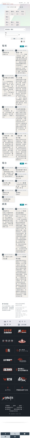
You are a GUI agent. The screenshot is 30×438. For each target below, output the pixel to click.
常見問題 (20, 407)
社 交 (24, 321)
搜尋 (22, 38)
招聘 (14, 405)
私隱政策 (8, 409)
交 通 (9, 321)
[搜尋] (24, 2)
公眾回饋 (23, 324)
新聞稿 (8, 405)
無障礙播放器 (18, 409)
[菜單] (28, 2)
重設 (14, 38)
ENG (20, 2)
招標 (20, 405)
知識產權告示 (9, 407)
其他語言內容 (14, 411)
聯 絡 (9, 324)
